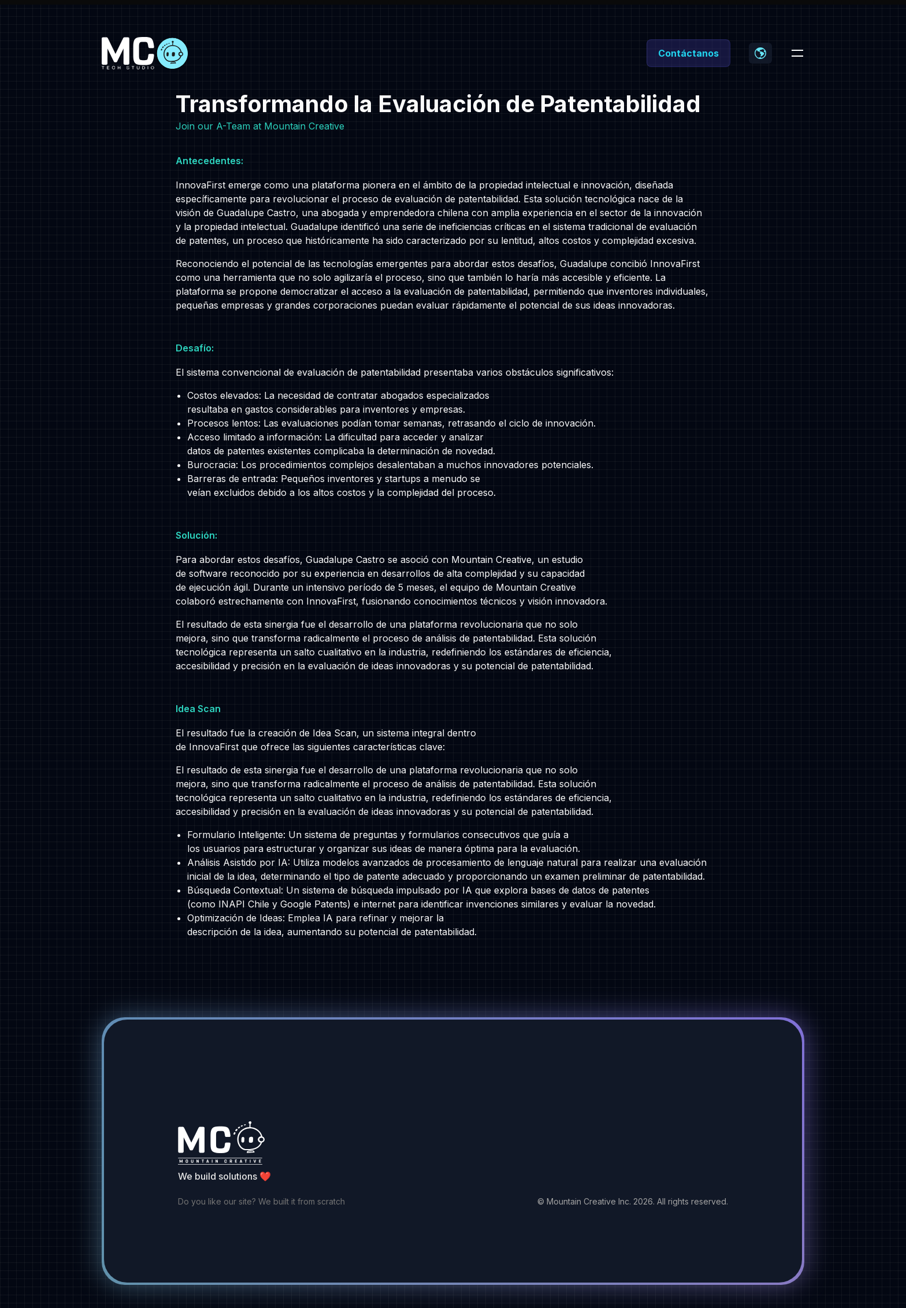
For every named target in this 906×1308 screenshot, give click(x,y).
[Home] (145, 53)
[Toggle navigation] (797, 53)
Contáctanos (688, 53)
